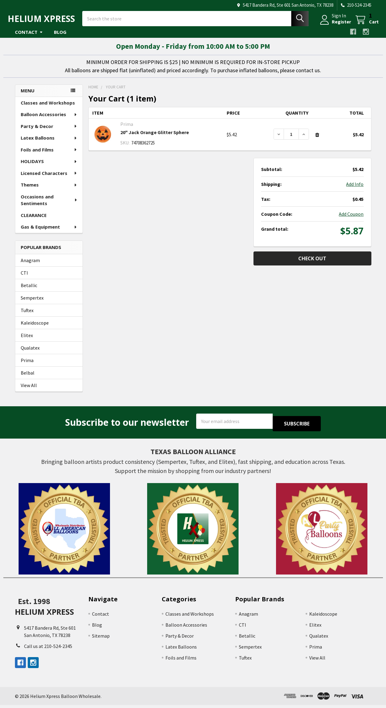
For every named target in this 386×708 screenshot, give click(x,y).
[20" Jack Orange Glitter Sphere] (291, 140)
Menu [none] (27, 96)
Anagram (30, 266)
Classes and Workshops (48, 108)
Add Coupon (351, 219)
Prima (27, 366)
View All (29, 391)
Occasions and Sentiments (49, 205)
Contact (29, 37)
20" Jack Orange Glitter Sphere (154, 138)
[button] (64, 532)
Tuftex (27, 316)
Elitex (27, 341)
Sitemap (101, 639)
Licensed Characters (49, 179)
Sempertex (32, 303)
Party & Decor (49, 132)
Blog (60, 37)
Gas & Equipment (49, 232)
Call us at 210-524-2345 (48, 649)
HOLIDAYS (49, 167)
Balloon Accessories (49, 120)
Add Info (354, 190)
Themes (49, 190)
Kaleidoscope (35, 328)
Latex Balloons (49, 143)
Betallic (29, 291)
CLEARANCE (34, 221)
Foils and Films (49, 155)
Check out (312, 264)
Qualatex (30, 353)
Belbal (27, 378)
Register (334, 25)
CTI (24, 278)
